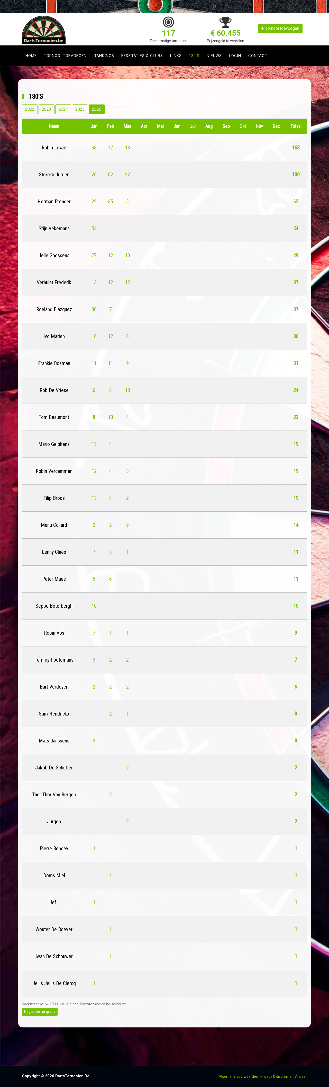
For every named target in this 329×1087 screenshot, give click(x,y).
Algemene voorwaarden (238, 1076)
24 (295, 390)
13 (94, 282)
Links (176, 55)
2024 (63, 109)
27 (94, 255)
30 (94, 309)
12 (110, 255)
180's (194, 55)
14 (295, 525)
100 (296, 174)
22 (127, 174)
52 (110, 174)
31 (295, 363)
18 (127, 148)
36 (295, 336)
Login (235, 55)
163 (296, 148)
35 (110, 201)
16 (94, 336)
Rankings (104, 55)
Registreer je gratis (39, 1011)
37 (295, 282)
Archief (301, 1076)
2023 (46, 109)
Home (31, 55)
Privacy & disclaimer (276, 1076)
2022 (29, 109)
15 (94, 444)
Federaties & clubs (142, 55)
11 (94, 363)
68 (94, 148)
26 (94, 174)
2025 (80, 109)
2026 (96, 109)
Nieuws (214, 55)
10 (127, 255)
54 (94, 228)
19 (295, 444)
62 (295, 201)
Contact (257, 55)
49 (295, 255)
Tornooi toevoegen (280, 28)
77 (110, 148)
